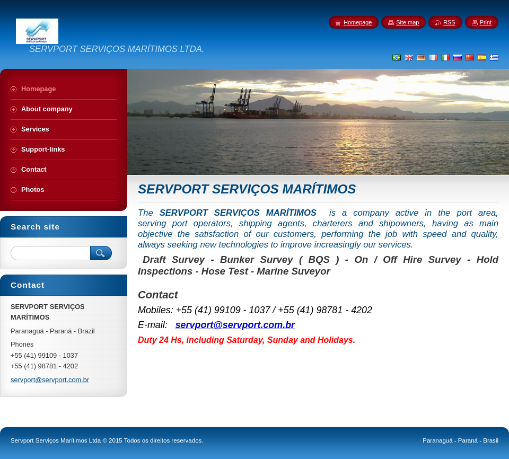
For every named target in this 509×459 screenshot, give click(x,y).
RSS (449, 22)
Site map (407, 22)
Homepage (358, 22)
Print (486, 22)
